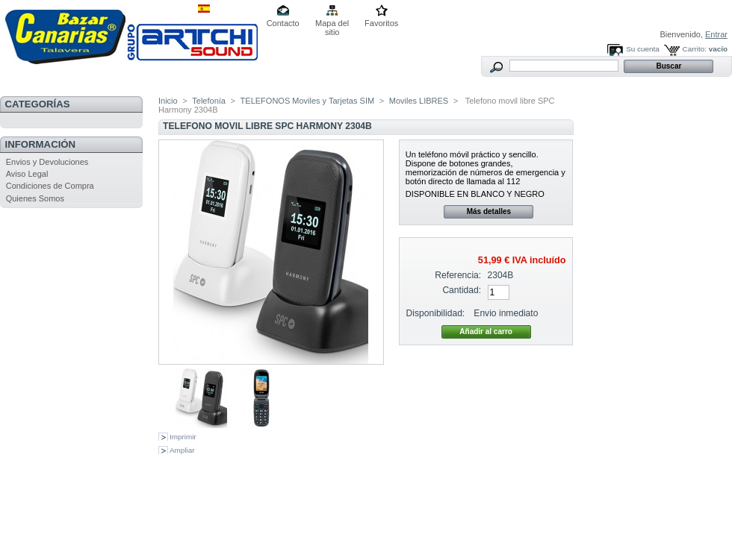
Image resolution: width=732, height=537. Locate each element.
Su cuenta (642, 49)
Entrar (716, 34)
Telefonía (209, 100)
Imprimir (183, 437)
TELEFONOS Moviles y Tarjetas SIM (308, 100)
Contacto (283, 23)
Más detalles (489, 211)
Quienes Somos (35, 198)
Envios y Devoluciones (47, 161)
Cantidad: (461, 290)
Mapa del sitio (332, 24)
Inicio (168, 100)
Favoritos (381, 23)
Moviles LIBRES (418, 100)
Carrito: (695, 49)
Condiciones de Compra (50, 185)
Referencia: (458, 275)
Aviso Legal (27, 173)
